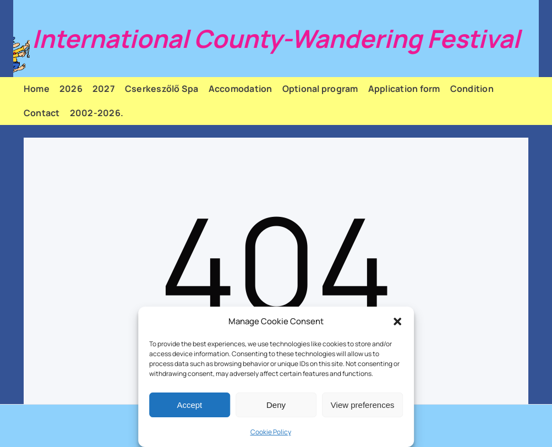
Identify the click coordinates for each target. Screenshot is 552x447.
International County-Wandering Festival (276, 38)
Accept (189, 405)
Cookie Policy (270, 432)
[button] (397, 321)
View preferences (363, 405)
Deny (276, 405)
